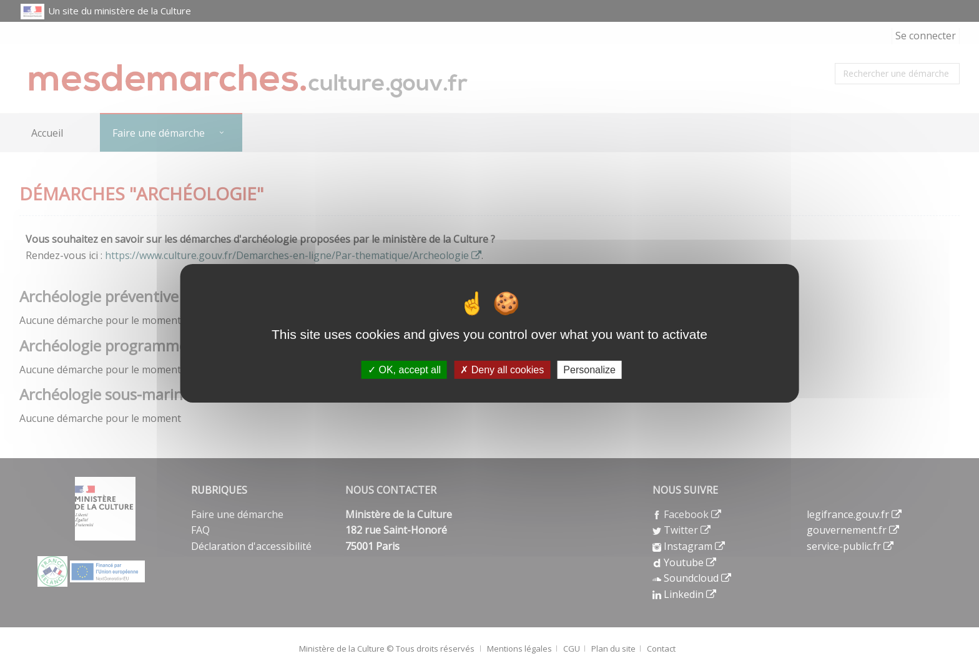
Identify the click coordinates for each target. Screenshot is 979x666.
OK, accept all (404, 369)
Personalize (589, 369)
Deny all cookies (502, 369)
